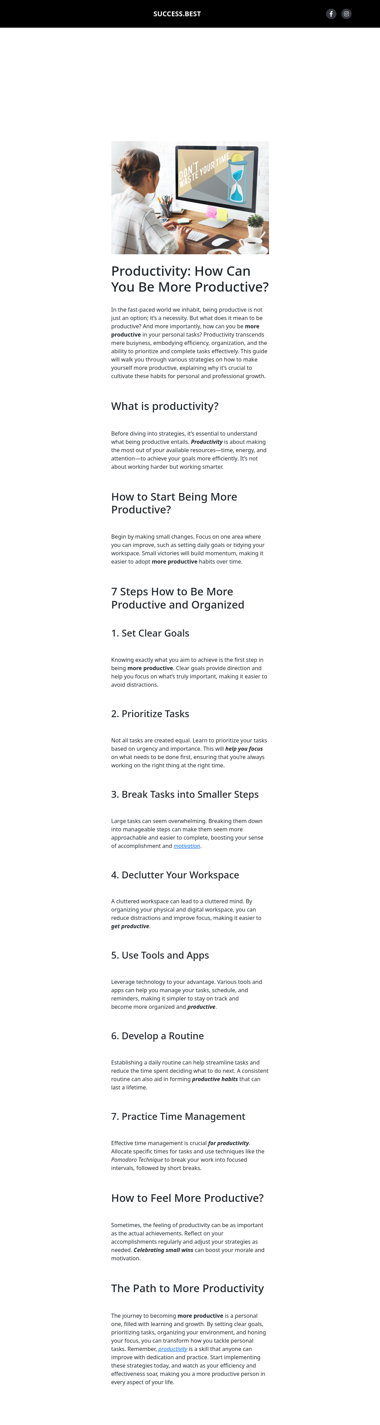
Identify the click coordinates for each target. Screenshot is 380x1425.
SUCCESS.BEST (177, 13)
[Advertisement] (190, 84)
